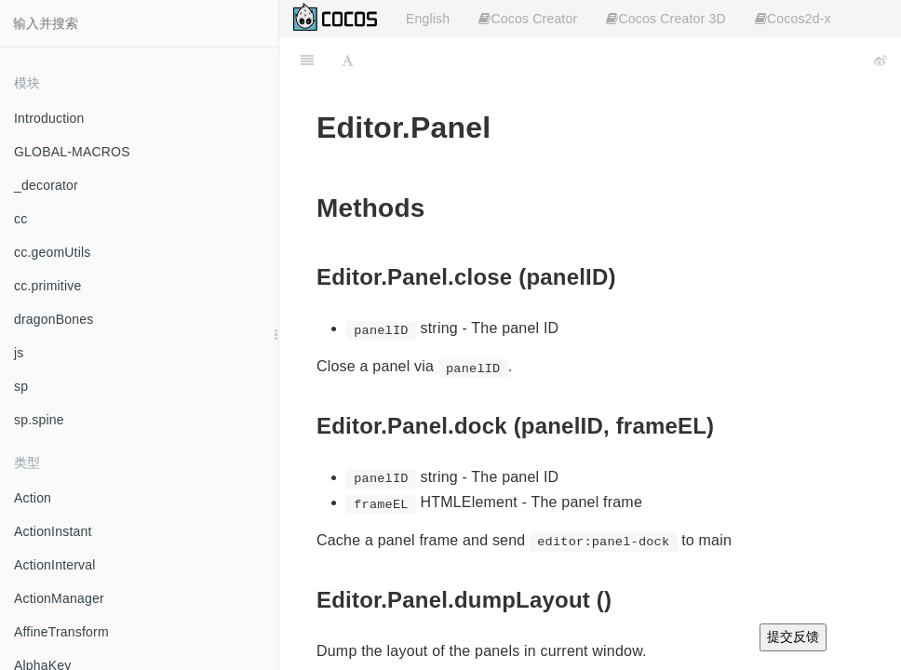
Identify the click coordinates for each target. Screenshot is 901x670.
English (428, 18)
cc (20, 218)
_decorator (46, 185)
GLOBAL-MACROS (72, 151)
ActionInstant (53, 531)
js (19, 352)
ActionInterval (55, 564)
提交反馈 (793, 636)
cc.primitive (47, 285)
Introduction (49, 118)
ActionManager (59, 598)
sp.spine (39, 419)
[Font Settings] (348, 60)
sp (21, 386)
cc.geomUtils (52, 252)
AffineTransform (61, 631)
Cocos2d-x (793, 18)
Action (32, 497)
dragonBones (54, 319)
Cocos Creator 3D (665, 18)
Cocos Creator (527, 18)
